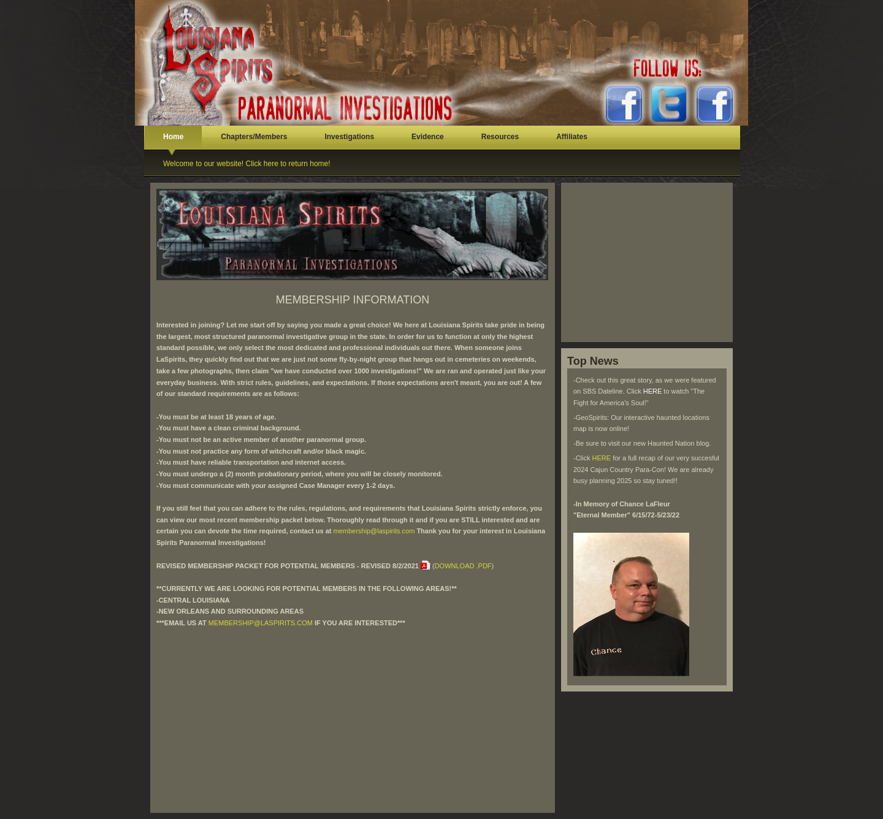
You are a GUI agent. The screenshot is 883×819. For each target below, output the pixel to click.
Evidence (427, 136)
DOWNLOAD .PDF (463, 565)
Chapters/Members (254, 136)
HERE (653, 391)
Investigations (349, 136)
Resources (500, 136)
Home (173, 136)
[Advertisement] (353, 715)
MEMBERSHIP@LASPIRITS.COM (260, 623)
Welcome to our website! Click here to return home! (247, 163)
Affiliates (571, 136)
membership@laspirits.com (374, 531)
